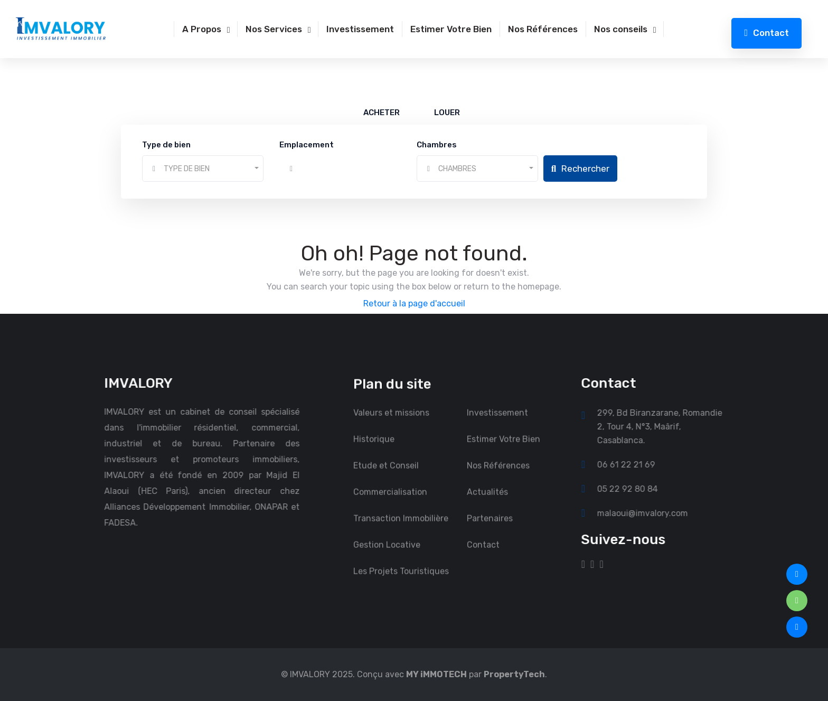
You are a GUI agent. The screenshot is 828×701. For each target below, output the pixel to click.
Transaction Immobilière (400, 528)
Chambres (437, 144)
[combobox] (203, 168)
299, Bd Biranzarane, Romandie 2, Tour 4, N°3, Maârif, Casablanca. (669, 426)
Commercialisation (390, 502)
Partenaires (490, 528)
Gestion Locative (386, 554)
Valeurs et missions (391, 422)
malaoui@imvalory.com (652, 513)
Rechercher (580, 168)
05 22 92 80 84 (637, 488)
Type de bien (166, 144)
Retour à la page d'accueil (414, 303)
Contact (766, 32)
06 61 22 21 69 (636, 464)
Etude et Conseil (386, 475)
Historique (373, 449)
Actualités (487, 502)
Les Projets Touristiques (401, 581)
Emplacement (306, 144)
